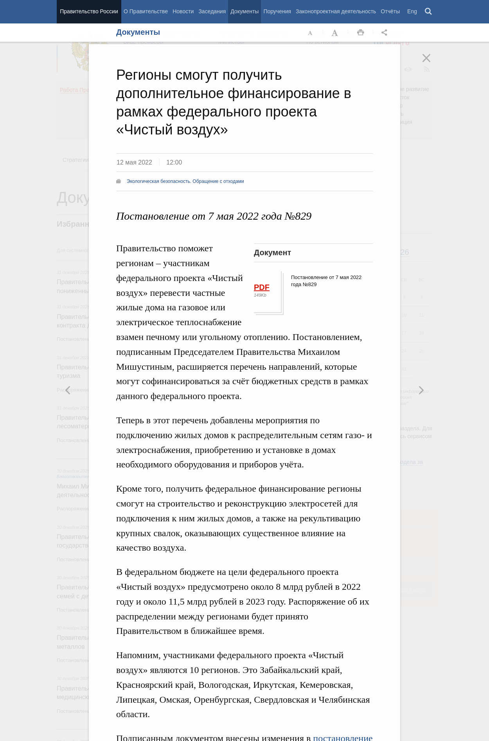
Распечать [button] (360, 32)
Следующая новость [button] (68, 390)
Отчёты (390, 11)
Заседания (212, 11)
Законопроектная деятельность (336, 11)
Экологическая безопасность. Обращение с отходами (185, 181)
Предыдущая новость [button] (421, 390)
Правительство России (89, 11)
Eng (412, 11)
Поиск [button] (428, 11)
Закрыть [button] (431, 63)
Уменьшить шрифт (310, 32)
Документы (244, 11)
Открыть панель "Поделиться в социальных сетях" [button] (385, 32)
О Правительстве (146, 11)
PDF (262, 287)
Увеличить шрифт (335, 32)
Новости (183, 11)
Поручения (277, 11)
